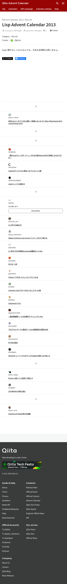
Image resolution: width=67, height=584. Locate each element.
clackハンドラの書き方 (16, 184)
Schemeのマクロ (14, 303)
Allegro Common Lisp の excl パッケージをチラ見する (27, 238)
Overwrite (35, 211)
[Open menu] (63, 3)
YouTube (5, 546)
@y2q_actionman (14, 233)
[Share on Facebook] (20, 58)
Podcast (5, 551)
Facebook (6, 542)
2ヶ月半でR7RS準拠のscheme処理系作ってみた (25, 251)
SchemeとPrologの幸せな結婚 (19, 414)
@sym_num (12, 408)
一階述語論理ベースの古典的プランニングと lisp (25, 316)
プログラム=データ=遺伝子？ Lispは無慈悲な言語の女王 (28, 329)
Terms (4, 491)
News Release (8, 575)
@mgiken (11, 386)
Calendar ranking (43, 9)
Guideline (6, 500)
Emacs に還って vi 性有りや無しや (20, 378)
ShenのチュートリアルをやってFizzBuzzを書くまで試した (29, 356)
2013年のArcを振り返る (17, 391)
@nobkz (11, 285)
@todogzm (12, 350)
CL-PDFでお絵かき (15, 225)
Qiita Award (31, 509)
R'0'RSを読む (13, 342)
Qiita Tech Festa (33, 504)
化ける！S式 (12, 264)
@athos (11, 201)
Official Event (31, 491)
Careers (5, 567)
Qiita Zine (30, 533)
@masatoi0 (12, 324)
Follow (54, 30)
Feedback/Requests (10, 509)
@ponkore (12, 272)
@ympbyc (12, 259)
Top (3, 9)
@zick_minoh (13, 115)
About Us (6, 562)
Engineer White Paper (35, 513)
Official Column (32, 496)
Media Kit (6, 504)
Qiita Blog (6, 571)
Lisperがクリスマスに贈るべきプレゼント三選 (24, 171)
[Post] (7, 58)
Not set (28, 19)
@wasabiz (12, 246)
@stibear (11, 298)
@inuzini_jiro (13, 219)
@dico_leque (13, 373)
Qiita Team (30, 529)
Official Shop (31, 538)
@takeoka (12, 150)
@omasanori (13, 337)
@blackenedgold (14, 178)
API (27, 517)
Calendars (13, 9)
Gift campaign (27, 9)
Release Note (31, 487)
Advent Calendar (33, 500)
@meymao (12, 165)
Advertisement (8, 517)
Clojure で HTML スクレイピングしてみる (23, 277)
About (4, 487)
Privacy (5, 496)
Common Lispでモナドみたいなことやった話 (24, 290)
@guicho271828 (14, 311)
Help (56, 9)
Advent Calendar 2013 (12, 19)
